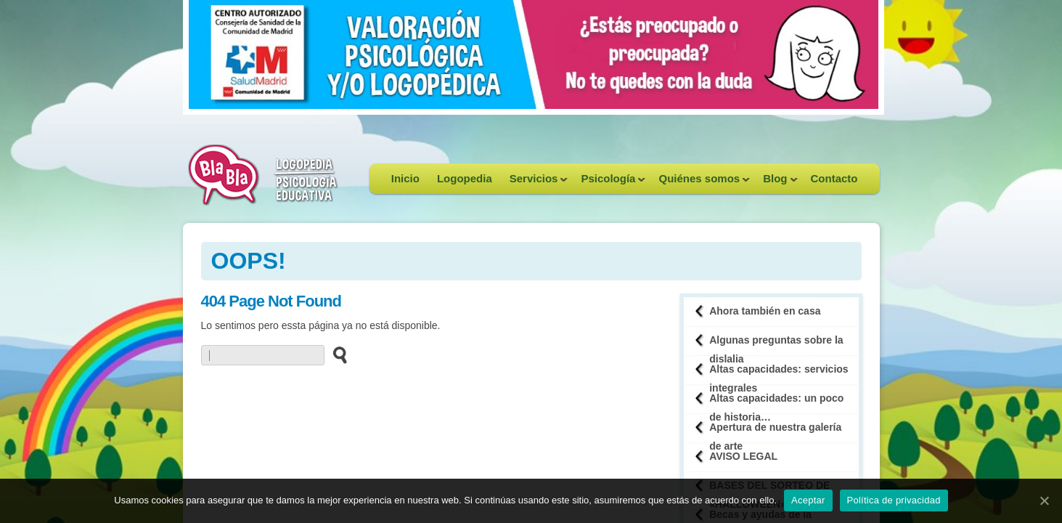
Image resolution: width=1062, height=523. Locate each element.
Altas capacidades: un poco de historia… (776, 402)
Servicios (534, 183)
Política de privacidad (894, 500)
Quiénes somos (700, 183)
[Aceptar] (1044, 500)
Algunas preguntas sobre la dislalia (776, 344)
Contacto (834, 178)
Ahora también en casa (764, 311)
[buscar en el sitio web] (335, 354)
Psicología (608, 183)
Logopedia (464, 178)
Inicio (405, 178)
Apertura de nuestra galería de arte (775, 431)
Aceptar (808, 500)
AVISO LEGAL (743, 456)
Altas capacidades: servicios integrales (778, 373)
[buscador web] (262, 355)
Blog (775, 183)
